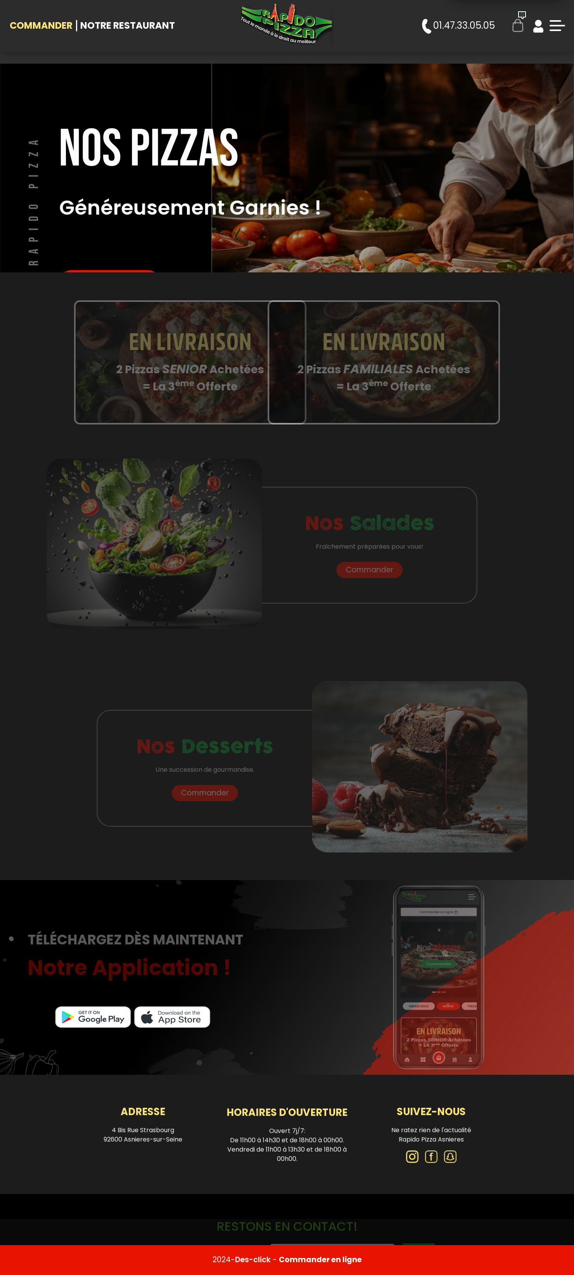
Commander (41, 25)
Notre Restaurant (127, 25)
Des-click (253, 1259)
